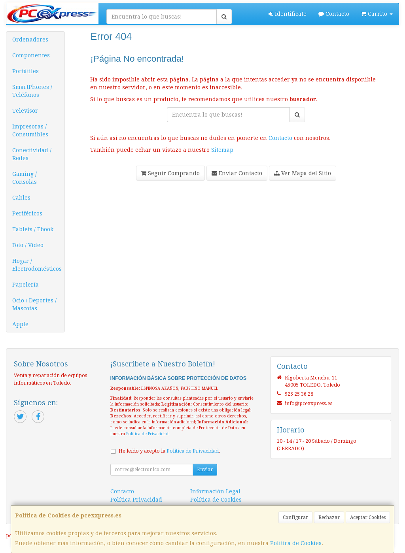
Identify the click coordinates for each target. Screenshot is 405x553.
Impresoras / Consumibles (30, 130)
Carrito (377, 14)
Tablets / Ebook (32, 229)
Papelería (25, 284)
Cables (21, 197)
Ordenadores (30, 39)
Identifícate (288, 14)
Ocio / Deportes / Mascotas (34, 304)
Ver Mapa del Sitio (302, 173)
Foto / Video (28, 245)
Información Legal (215, 491)
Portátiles (25, 71)
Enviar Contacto (237, 173)
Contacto (333, 14)
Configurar (295, 517)
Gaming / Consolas (24, 178)
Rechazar (329, 517)
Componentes (31, 55)
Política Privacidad (136, 499)
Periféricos (27, 213)
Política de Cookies (296, 543)
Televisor (25, 111)
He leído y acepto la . (169, 451)
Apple (20, 324)
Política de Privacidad (147, 434)
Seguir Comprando (170, 173)
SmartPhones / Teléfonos (32, 91)
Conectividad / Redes (31, 154)
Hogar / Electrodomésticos (37, 265)
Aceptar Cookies (368, 517)
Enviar (205, 469)
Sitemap (222, 150)
